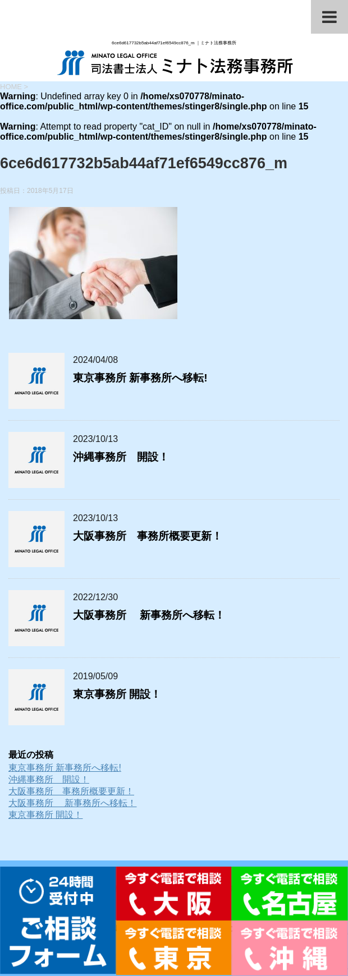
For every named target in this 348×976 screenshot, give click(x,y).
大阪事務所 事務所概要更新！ (147, 536)
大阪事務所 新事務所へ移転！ (149, 615)
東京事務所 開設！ (117, 694)
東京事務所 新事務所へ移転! (140, 378)
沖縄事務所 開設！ (121, 457)
